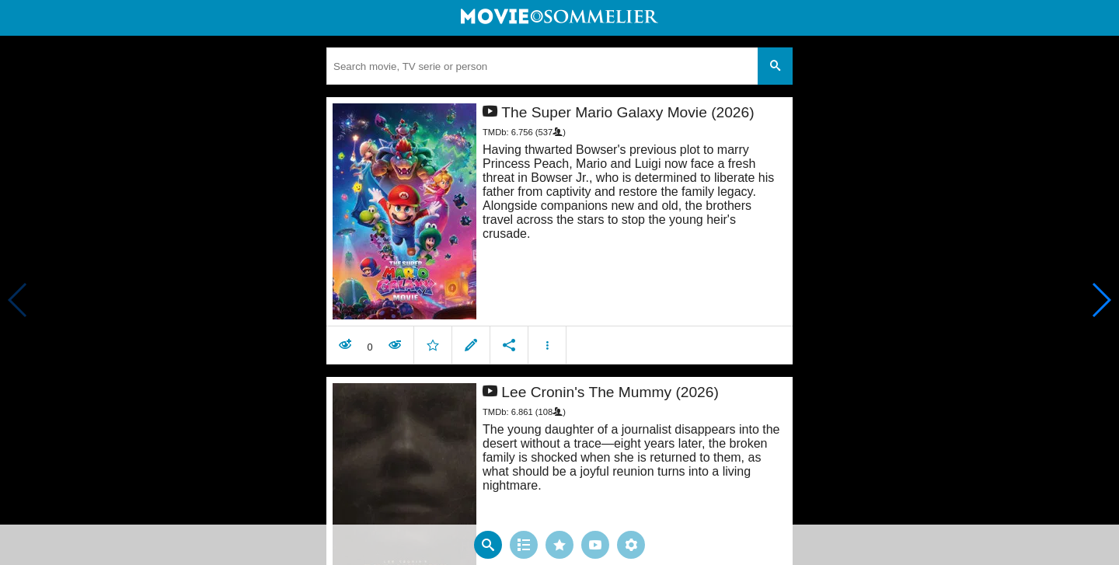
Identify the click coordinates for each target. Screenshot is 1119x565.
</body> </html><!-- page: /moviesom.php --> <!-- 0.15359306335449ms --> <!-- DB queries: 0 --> (559, 282)
